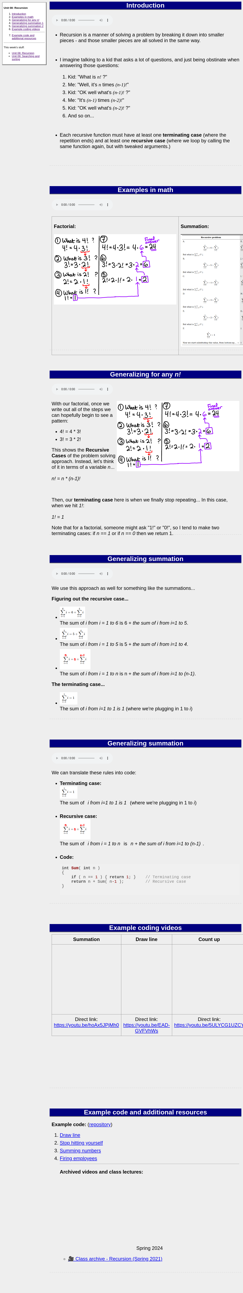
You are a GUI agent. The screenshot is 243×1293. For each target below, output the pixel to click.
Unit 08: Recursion (23, 53)
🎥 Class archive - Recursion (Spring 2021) (115, 1259)
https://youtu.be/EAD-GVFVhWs (146, 1027)
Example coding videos (26, 29)
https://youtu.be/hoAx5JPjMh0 (86, 1025)
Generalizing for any (25, 19)
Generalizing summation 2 (27, 26)
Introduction (19, 13)
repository (100, 1124)
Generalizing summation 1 (27, 23)
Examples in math (22, 16)
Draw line (70, 1135)
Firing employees (78, 1158)
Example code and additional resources (24, 37)
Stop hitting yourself (81, 1143)
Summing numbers (80, 1150)
